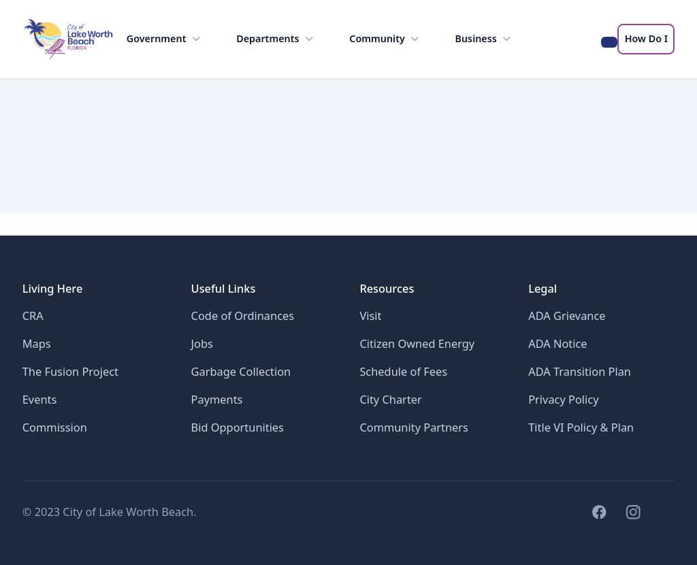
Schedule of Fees (403, 371)
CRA (33, 315)
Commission (54, 427)
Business (484, 39)
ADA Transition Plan (579, 371)
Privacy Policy (563, 399)
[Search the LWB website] (609, 42)
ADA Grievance (566, 315)
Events (39, 399)
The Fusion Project (70, 371)
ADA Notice (557, 343)
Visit (370, 315)
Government (165, 39)
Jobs (202, 343)
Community (385, 39)
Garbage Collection (241, 371)
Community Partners (413, 427)
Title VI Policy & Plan (581, 427)
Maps (36, 343)
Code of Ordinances (243, 315)
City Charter (390, 399)
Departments (276, 39)
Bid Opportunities (237, 427)
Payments (217, 399)
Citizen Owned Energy (416, 343)
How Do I (646, 38)
